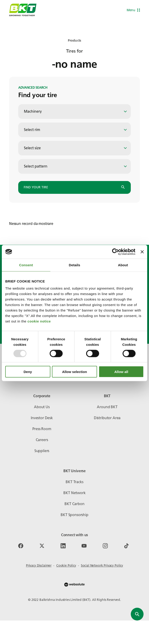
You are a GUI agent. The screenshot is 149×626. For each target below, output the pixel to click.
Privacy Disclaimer (38, 565)
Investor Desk (42, 418)
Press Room (41, 429)
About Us (42, 407)
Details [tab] (74, 265)
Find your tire (74, 187)
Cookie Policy (66, 565)
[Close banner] (142, 251)
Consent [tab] (26, 265)
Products (74, 41)
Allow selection (74, 372)
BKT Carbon (74, 504)
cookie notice (39, 321)
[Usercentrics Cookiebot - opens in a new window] (115, 251)
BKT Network (74, 493)
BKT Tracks (74, 482)
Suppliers (41, 451)
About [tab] (123, 265)
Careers (42, 440)
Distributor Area (107, 418)
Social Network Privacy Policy (102, 565)
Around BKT (107, 407)
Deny (27, 372)
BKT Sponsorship (74, 515)
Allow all (121, 372)
